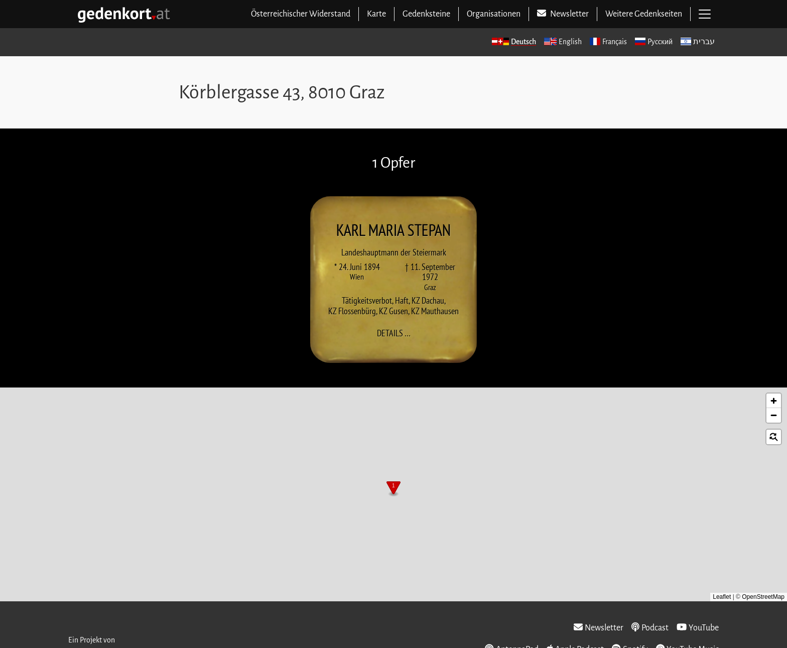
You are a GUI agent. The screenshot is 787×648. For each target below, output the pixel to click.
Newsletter (598, 627)
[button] (393, 489)
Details (397, 333)
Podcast (650, 627)
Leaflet (722, 596)
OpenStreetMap (763, 596)
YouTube (698, 627)
